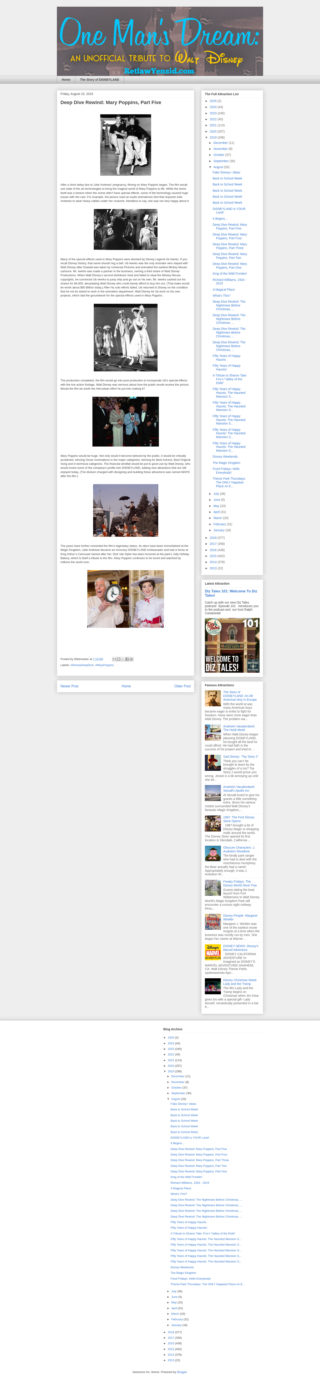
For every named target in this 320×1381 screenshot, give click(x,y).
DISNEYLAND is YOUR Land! (189, 1137)
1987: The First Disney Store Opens (239, 819)
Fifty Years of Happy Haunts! (226, 367)
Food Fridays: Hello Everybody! (226, 470)
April (216, 512)
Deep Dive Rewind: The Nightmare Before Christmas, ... (229, 305)
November (220, 149)
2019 (214, 137)
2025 (214, 101)
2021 (214, 125)
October (219, 155)
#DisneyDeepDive (82, 665)
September (221, 161)
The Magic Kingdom (226, 463)
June (217, 499)
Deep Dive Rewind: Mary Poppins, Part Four (230, 236)
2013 (214, 568)
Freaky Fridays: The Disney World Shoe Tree (240, 883)
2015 (214, 556)
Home (66, 79)
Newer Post (69, 686)
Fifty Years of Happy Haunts (188, 1222)
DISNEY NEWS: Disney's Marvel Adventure (240, 948)
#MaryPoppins (104, 665)
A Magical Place (224, 289)
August (218, 167)
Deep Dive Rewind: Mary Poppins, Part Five (230, 226)
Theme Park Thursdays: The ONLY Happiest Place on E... (229, 482)
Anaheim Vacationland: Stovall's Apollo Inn (239, 788)
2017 (214, 544)
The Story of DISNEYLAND (99, 79)
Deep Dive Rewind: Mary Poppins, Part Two (230, 256)
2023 (214, 113)
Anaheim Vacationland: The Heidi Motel (239, 728)
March (218, 518)
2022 (214, 119)
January (219, 530)
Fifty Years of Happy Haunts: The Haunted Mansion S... (229, 392)
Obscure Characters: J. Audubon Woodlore (239, 849)
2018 (214, 538)
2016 (214, 550)
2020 (214, 131)
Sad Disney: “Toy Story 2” (241, 756)
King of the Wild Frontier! (230, 273)
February (220, 524)
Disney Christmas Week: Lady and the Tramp (240, 982)
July (216, 493)
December (220, 143)
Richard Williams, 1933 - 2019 (189, 1182)
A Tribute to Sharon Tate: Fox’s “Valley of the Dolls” (230, 379)
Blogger (182, 1372)
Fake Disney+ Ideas (226, 172)
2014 (214, 562)
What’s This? (221, 295)
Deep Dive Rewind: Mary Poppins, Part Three (230, 246)
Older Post (182, 686)
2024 (214, 107)
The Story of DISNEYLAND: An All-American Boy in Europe (240, 695)
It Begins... (220, 218)
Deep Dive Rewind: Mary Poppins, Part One (230, 265)
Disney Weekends (225, 456)
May (216, 506)
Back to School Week (227, 178)
